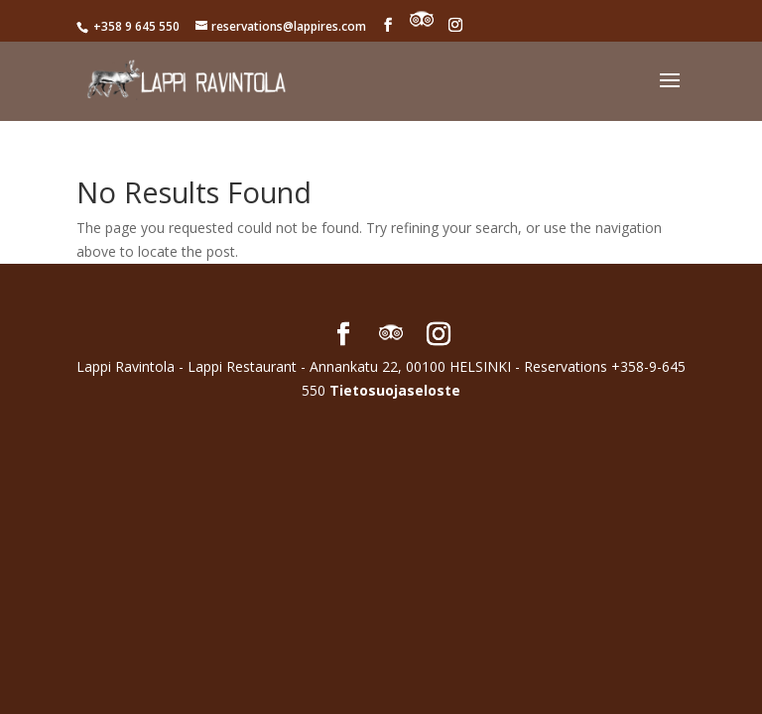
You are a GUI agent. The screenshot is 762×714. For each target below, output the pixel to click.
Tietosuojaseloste (394, 390)
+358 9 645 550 (135, 26)
